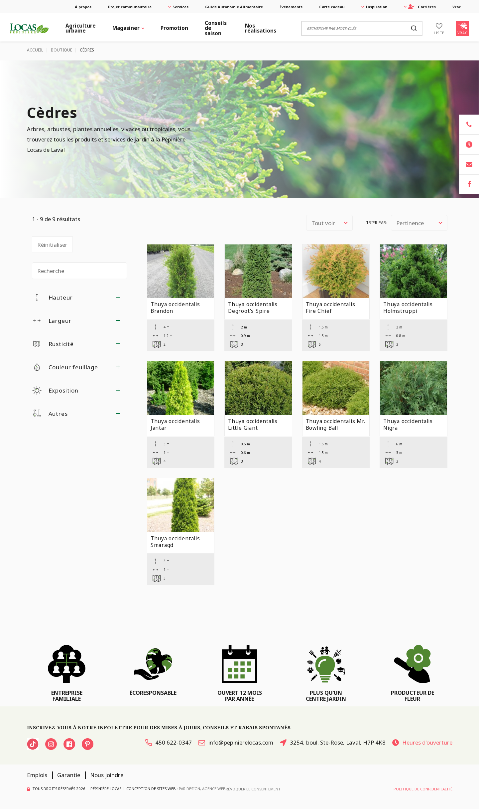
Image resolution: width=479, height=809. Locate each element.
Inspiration (376, 7)
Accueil (35, 50)
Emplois (37, 775)
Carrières (422, 7)
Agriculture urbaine (80, 28)
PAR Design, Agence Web (202, 788)
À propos (83, 7)
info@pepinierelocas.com (235, 742)
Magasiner (126, 28)
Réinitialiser (52, 244)
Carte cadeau (332, 7)
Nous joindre (106, 775)
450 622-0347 (168, 742)
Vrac (456, 7)
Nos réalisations (260, 28)
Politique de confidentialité (423, 788)
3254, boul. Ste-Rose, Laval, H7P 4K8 (333, 742)
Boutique (61, 50)
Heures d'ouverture (422, 742)
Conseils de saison (216, 28)
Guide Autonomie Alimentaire (234, 7)
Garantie (68, 775)
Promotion (174, 28)
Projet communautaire (130, 7)
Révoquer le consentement (253, 788)
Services (180, 7)
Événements (291, 7)
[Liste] (439, 28)
